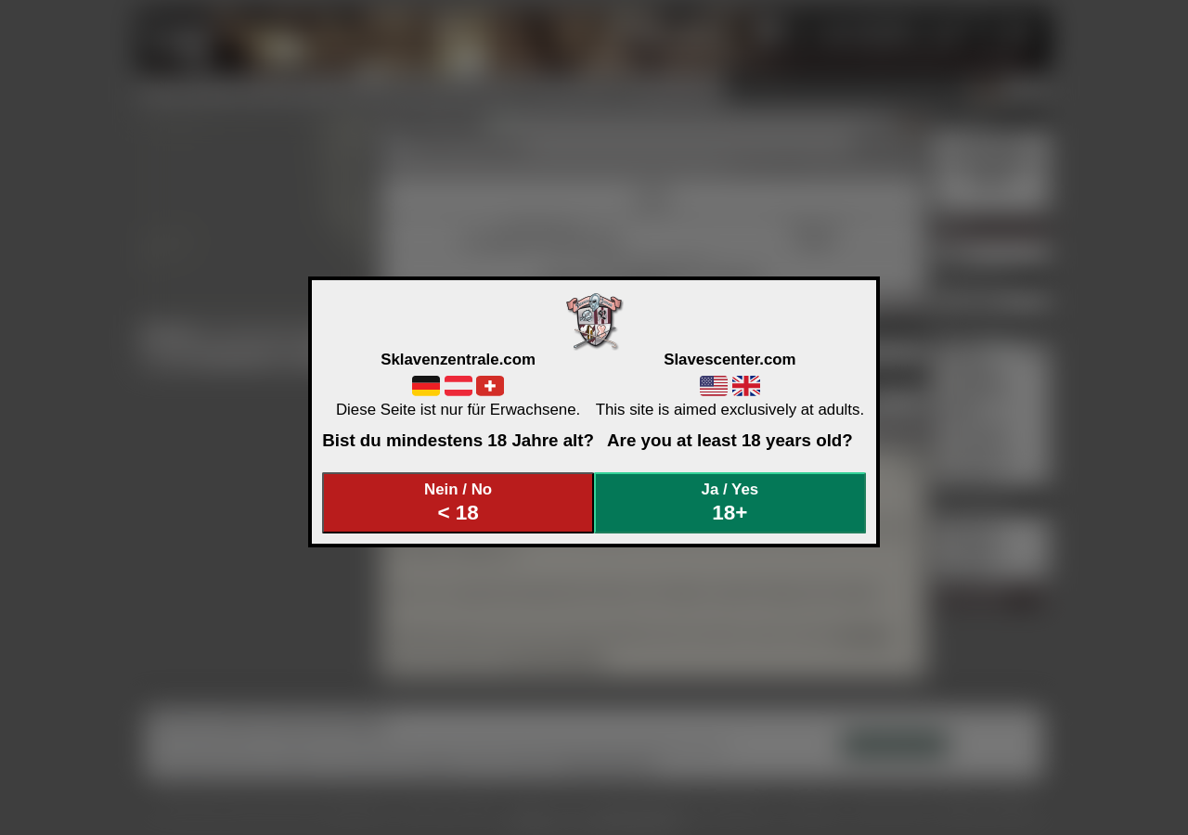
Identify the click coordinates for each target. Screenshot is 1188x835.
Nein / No (458, 502)
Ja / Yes (730, 502)
